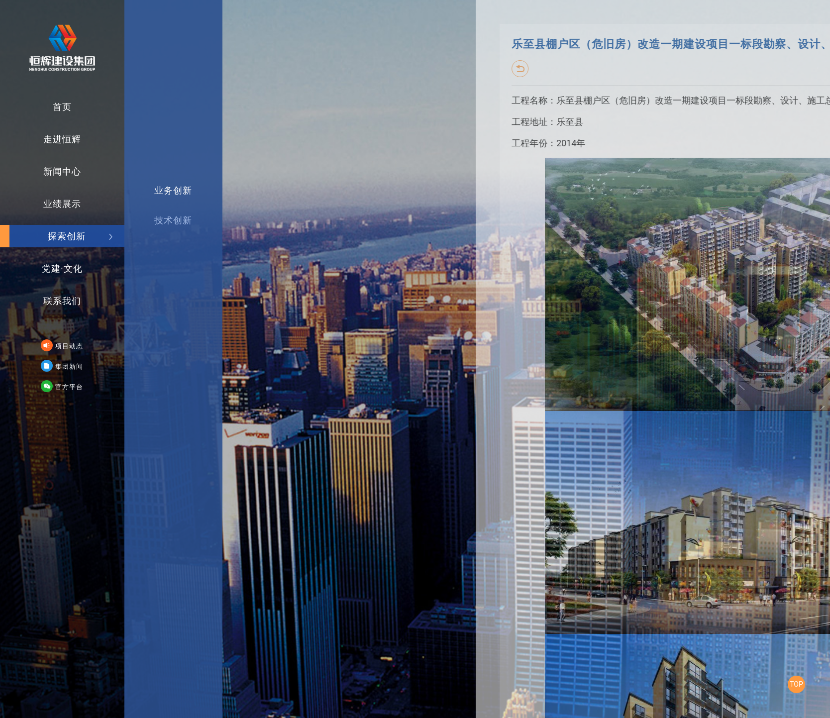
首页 (77, 106)
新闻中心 (72, 167)
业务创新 (163, 235)
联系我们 (72, 291)
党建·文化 (72, 260)
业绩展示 (72, 198)
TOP (796, 684)
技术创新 (163, 257)
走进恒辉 (72, 136)
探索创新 (79, 229)
